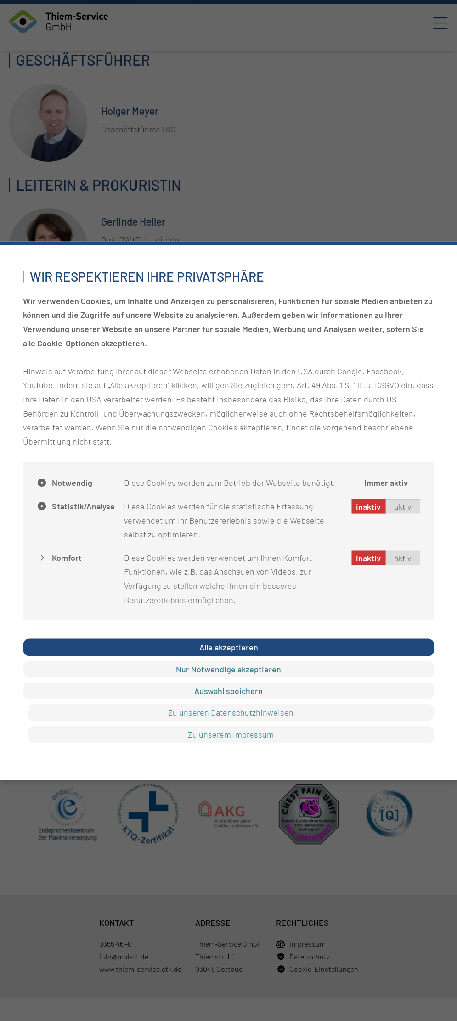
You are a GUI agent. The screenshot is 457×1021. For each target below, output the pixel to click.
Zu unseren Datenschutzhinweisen (230, 712)
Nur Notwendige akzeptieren (228, 669)
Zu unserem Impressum (231, 734)
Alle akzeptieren (228, 647)
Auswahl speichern (228, 690)
